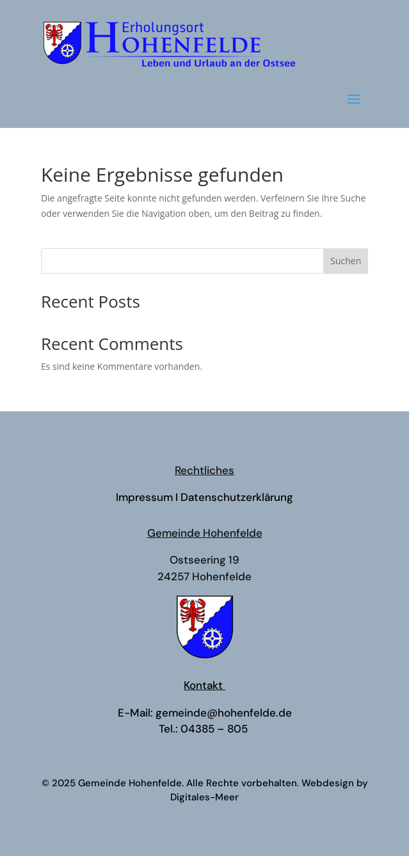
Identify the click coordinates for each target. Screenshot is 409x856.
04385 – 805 (215, 729)
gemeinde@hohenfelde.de (224, 713)
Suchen (345, 261)
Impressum (144, 497)
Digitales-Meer (204, 797)
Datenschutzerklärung (236, 497)
